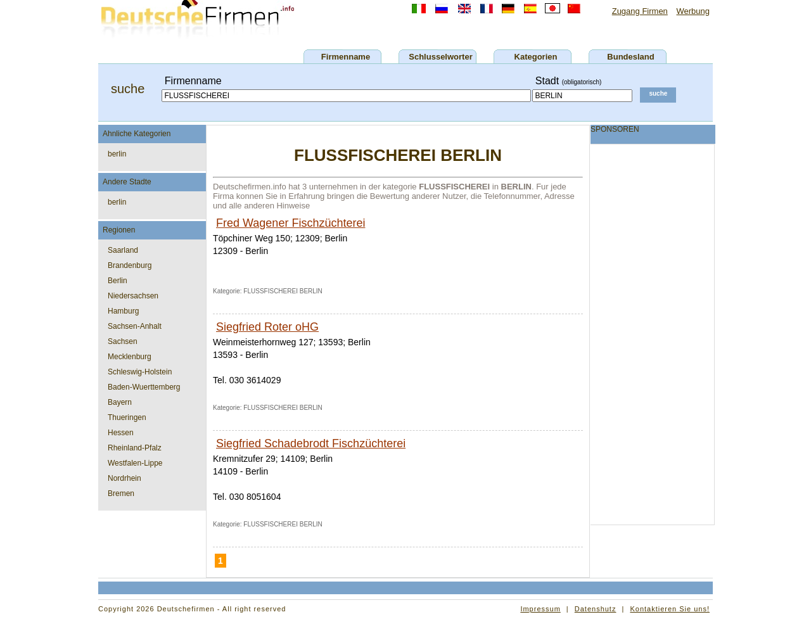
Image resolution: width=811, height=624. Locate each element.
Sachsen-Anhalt (135, 326)
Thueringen (127, 417)
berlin (117, 154)
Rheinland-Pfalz (135, 447)
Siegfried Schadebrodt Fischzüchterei (311, 443)
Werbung (693, 11)
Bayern (120, 402)
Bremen (121, 493)
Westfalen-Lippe (135, 463)
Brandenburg (129, 265)
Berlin (117, 280)
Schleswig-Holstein (140, 371)
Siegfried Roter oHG (267, 327)
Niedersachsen (133, 295)
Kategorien (536, 56)
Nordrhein (124, 478)
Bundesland (630, 56)
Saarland (123, 250)
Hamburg (123, 311)
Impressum (540, 609)
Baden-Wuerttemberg (144, 387)
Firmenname (345, 56)
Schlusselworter (440, 56)
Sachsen (122, 341)
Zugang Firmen (640, 11)
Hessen (121, 432)
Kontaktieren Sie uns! (670, 609)
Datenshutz (595, 609)
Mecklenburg (129, 356)
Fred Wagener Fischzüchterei (290, 223)
